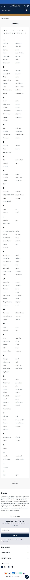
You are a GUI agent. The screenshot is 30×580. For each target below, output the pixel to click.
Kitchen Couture (7, 241)
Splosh (17, 399)
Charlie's (5, 107)
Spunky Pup (6, 402)
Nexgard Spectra (7, 316)
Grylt (4, 184)
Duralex (17, 138)
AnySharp (18, 56)
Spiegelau (18, 396)
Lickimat (5, 265)
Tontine (5, 426)
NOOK (5, 319)
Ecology (18, 145)
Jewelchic (5, 220)
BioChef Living (19, 83)
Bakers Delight (6, 73)
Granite (5, 180)
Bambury (18, 73)
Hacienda (18, 191)
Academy (5, 43)
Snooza (5, 389)
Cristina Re (18, 114)
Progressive (18, 351)
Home (2, 18)
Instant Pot (5, 212)
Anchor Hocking (19, 53)
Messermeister (6, 295)
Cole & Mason (6, 110)
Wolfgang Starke (20, 459)
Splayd (5, 399)
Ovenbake (5, 330)
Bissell (4, 86)
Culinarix (5, 120)
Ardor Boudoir (6, 62)
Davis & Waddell (7, 134)
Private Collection (7, 351)
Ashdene (18, 62)
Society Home (19, 389)
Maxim (17, 289)
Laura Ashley (6, 258)
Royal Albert (18, 365)
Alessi (4, 46)
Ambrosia (5, 53)
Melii (4, 292)
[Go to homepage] (15, 6)
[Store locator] (25, 6)
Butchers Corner (19, 93)
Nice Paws (18, 316)
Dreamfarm (5, 138)
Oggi (17, 327)
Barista (17, 77)
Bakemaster (18, 70)
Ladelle (17, 255)
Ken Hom (18, 234)
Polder (4, 348)
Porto (17, 348)
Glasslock (5, 174)
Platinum (5, 344)
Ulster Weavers (7, 437)
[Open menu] (1, 6)
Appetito (5, 59)
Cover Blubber (6, 114)
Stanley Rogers (19, 402)
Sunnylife (18, 405)
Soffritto (5, 392)
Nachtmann (6, 313)
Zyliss (17, 475)
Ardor (17, 59)
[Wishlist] (4, 6)
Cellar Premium (6, 104)
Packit (4, 338)
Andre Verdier (6, 56)
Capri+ (5, 101)
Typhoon (5, 429)
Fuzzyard (5, 166)
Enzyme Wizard (7, 152)
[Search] (27, 10)
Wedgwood (19, 456)
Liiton (17, 265)
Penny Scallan (6, 341)
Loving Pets (18, 271)
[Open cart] (28, 6)
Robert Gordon (6, 362)
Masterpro (5, 289)
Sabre (4, 379)
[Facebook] (2, 567)
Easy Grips (5, 145)
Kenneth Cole (6, 237)
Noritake (18, 319)
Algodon (5, 49)
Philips (17, 341)
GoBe (17, 174)
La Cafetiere (6, 255)
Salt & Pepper (6, 383)
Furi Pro (17, 163)
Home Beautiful (7, 201)
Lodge (17, 268)
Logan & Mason (7, 271)
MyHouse (5, 305)
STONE (5, 405)
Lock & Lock (6, 268)
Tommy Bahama (19, 423)
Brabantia (18, 90)
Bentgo (17, 80)
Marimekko (18, 285)
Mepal (17, 292)
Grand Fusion (19, 177)
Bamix (4, 77)
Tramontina (18, 426)
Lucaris (4, 274)
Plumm (17, 344)
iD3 (16, 209)
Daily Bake (18, 128)
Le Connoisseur (6, 261)
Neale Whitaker (20, 313)
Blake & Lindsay (19, 86)
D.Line (4, 128)
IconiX (4, 209)
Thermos (5, 423)
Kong (17, 244)
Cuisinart (5, 117)
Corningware (19, 110)
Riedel (17, 359)
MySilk (17, 305)
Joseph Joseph (6, 223)
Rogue (4, 365)
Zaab (4, 475)
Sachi (17, 379)
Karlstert (5, 234)
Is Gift (17, 212)
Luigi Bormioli (19, 274)
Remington (5, 359)
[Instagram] (5, 567)
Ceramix (18, 104)
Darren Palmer (19, 131)
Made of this (6, 282)
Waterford (5, 456)
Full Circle (5, 163)
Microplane (18, 295)
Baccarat (5, 70)
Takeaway (5, 416)
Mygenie (18, 302)
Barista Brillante (7, 80)
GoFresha (5, 177)
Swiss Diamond (6, 408)
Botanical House (7, 90)
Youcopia (5, 467)
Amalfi (17, 49)
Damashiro (5, 131)
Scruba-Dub (18, 383)
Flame (4, 160)
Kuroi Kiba (5, 247)
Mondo (17, 298)
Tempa (4, 419)
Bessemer (5, 83)
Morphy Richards (7, 302)
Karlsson (18, 231)
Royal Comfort (6, 368)
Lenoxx (17, 261)
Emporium (18, 149)
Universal (18, 440)
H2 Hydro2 (6, 191)
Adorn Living (18, 43)
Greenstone (18, 180)
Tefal (17, 416)
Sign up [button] (15, 535)
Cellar (17, 101)
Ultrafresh (18, 437)
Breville (5, 93)
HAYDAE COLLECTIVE (8, 195)
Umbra (4, 440)
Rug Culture (6, 372)
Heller (4, 198)
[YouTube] (12, 567)
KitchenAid (18, 241)
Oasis (4, 327)
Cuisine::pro (18, 117)
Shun (17, 386)
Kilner (17, 237)
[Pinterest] (9, 567)
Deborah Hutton (19, 134)
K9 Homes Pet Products (8, 231)
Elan (4, 149)
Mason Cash (6, 285)
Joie (17, 220)
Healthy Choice (19, 195)
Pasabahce (18, 338)
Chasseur (18, 107)
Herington (18, 198)
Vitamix (5, 448)
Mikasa (5, 298)
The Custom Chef (20, 419)
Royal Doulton (19, 368)
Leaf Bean (18, 258)
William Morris (6, 459)
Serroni (5, 386)
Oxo (17, 330)
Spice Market (6, 396)
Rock (17, 362)
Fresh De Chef (19, 160)
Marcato (18, 282)
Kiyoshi (5, 244)
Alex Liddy (18, 46)
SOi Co (17, 392)
